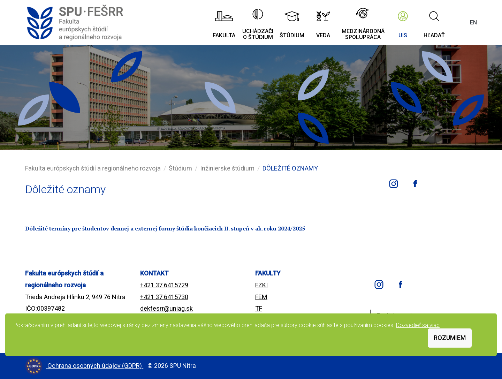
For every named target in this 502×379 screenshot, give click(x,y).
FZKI (261, 285)
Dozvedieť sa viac (418, 325)
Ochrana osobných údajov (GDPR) (95, 365)
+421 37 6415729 (164, 285)
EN (473, 22)
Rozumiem (450, 337)
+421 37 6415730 (164, 297)
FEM (261, 297)
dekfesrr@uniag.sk (166, 308)
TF (258, 308)
